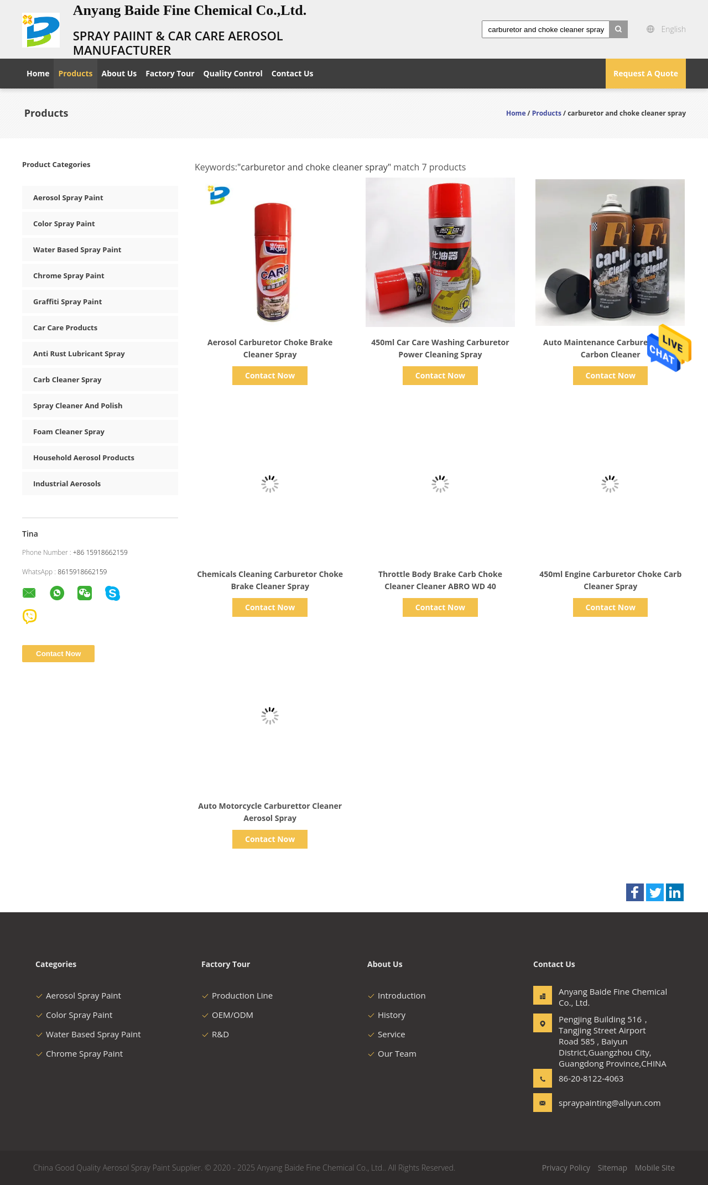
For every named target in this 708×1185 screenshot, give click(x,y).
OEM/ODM (227, 1014)
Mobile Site (655, 1167)
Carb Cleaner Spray (67, 379)
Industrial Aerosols (67, 483)
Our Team (392, 1053)
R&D (215, 1034)
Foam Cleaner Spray (69, 431)
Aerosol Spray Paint (68, 197)
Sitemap (612, 1167)
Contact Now (270, 375)
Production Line (237, 995)
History (386, 1014)
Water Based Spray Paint (77, 249)
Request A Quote (645, 73)
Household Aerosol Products (83, 457)
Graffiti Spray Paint (67, 301)
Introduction (396, 995)
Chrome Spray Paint (69, 275)
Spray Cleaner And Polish (77, 405)
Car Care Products (65, 327)
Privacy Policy (566, 1167)
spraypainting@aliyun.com (593, 1102)
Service (386, 1034)
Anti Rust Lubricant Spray (79, 353)
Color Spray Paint (64, 223)
